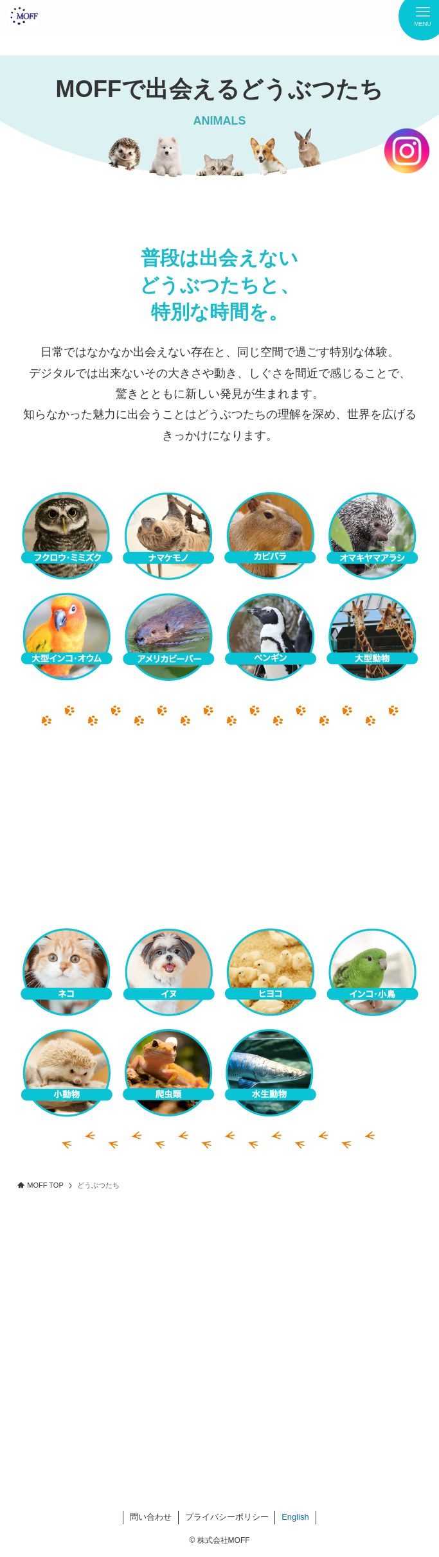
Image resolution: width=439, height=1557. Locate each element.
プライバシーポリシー (227, 1517)
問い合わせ (151, 1517)
